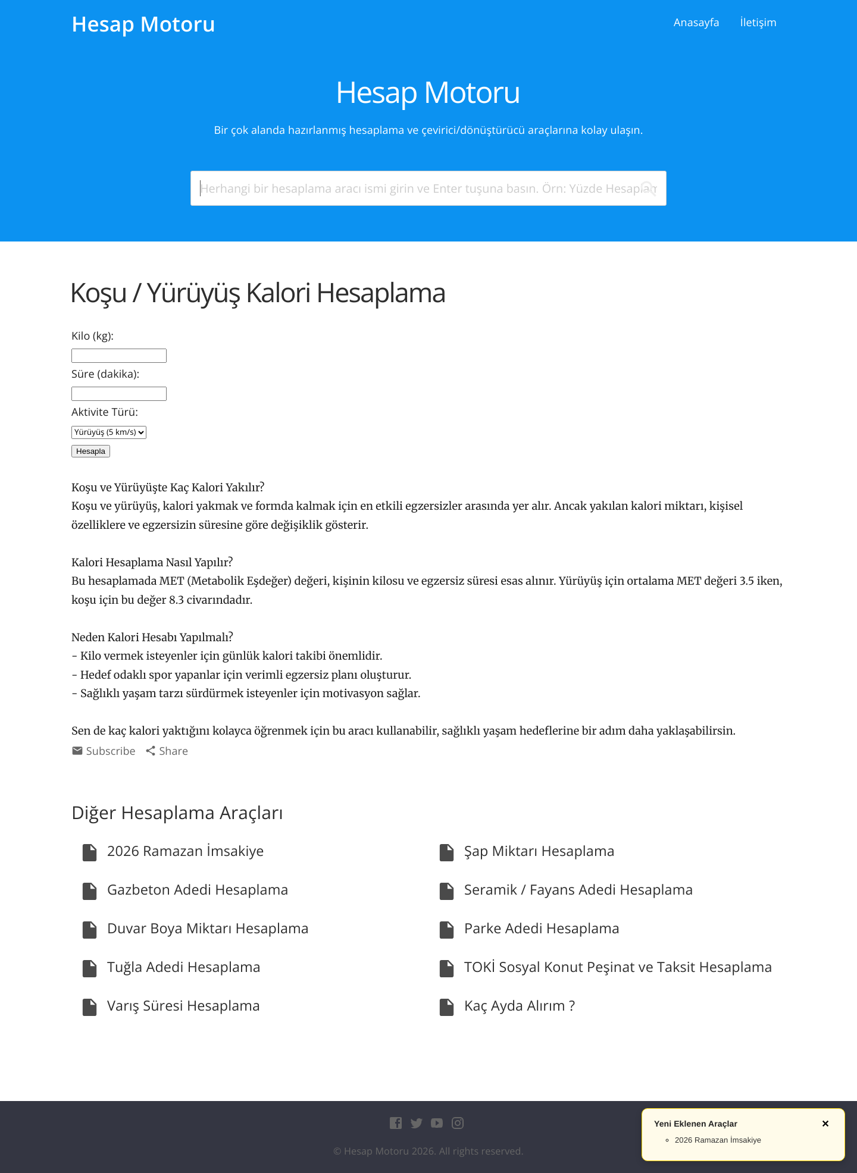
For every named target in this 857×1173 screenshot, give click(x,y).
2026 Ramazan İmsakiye (718, 1140)
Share (167, 751)
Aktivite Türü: (104, 412)
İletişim (758, 22)
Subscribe (103, 751)
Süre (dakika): (105, 374)
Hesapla (90, 451)
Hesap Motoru (143, 24)
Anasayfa (697, 22)
